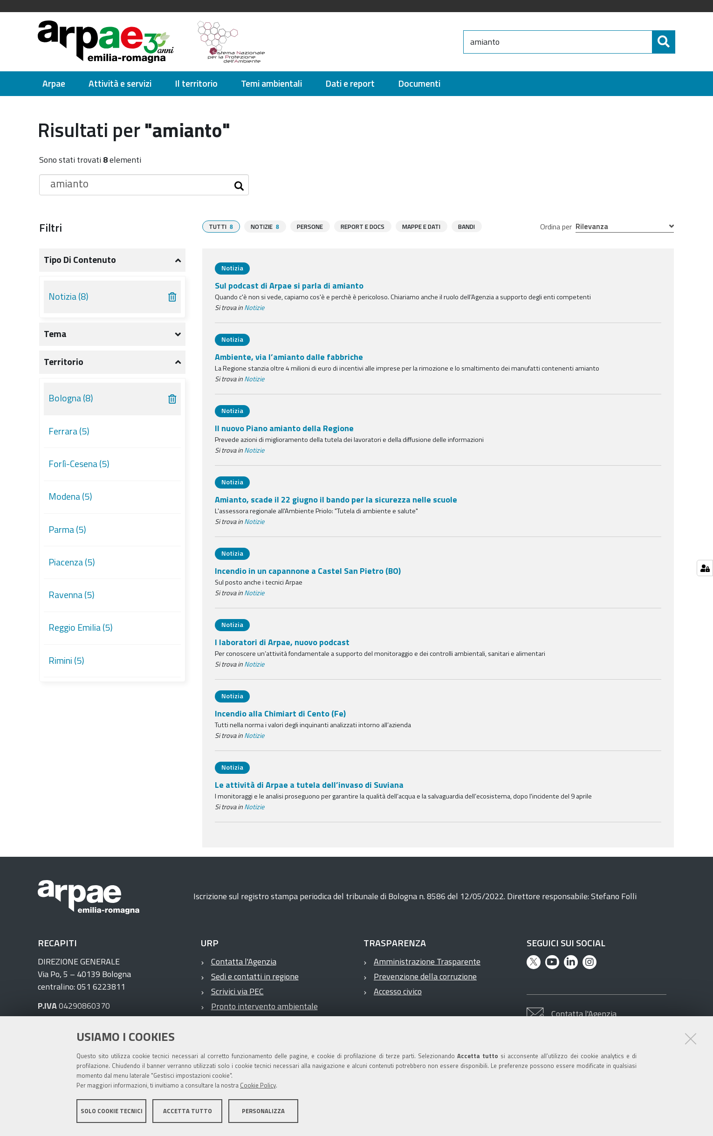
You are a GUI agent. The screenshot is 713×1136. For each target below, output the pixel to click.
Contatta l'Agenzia (243, 961)
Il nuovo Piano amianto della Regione (284, 428)
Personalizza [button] (263, 1111)
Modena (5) (70, 496)
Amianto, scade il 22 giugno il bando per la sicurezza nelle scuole (336, 499)
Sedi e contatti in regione (255, 976)
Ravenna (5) (71, 595)
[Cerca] (663, 42)
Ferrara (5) (68, 431)
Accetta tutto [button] (187, 1111)
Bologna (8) (70, 398)
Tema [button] (55, 334)
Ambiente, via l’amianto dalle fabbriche (289, 357)
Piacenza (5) (71, 562)
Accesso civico (398, 991)
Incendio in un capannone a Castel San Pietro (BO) (308, 571)
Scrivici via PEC (237, 991)
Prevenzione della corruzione (425, 976)
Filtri (50, 227)
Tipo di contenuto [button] (80, 260)
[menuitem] (54, 83)
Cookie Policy (258, 1086)
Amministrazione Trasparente (427, 961)
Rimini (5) (66, 661)
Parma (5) (67, 530)
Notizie (254, 308)
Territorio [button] (63, 362)
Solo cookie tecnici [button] (112, 1111)
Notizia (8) (68, 296)
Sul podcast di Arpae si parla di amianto (289, 285)
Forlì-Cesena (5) (79, 464)
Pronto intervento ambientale (264, 1006)
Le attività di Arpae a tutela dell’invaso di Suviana (309, 784)
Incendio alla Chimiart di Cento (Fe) (280, 713)
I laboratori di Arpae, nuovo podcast (282, 642)
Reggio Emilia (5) (80, 627)
